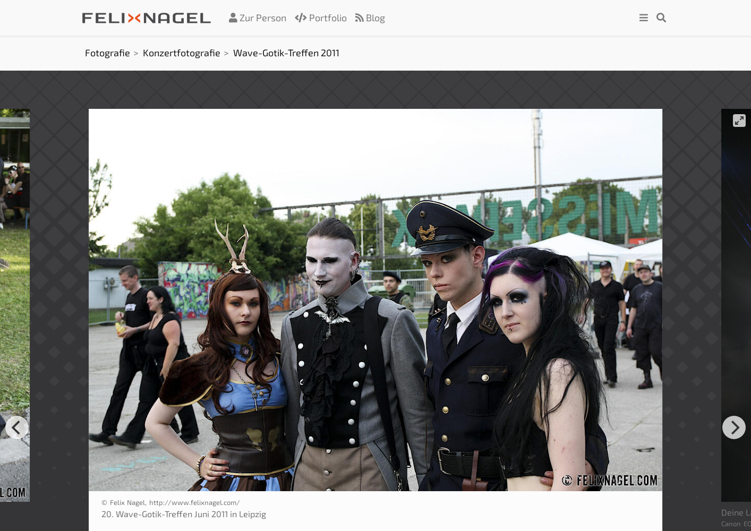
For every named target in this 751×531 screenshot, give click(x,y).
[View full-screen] (739, 120)
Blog (370, 17)
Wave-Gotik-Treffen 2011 (286, 52)
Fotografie (107, 52)
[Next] (734, 427)
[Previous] (17, 427)
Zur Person (257, 17)
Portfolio (321, 17)
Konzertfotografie (181, 52)
